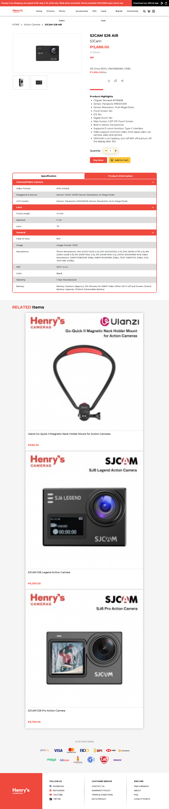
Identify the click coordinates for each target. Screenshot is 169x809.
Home (39, 11)
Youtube (56, 795)
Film (94, 11)
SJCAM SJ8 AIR (53, 24)
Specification (48, 176)
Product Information (120, 176)
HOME (16, 24)
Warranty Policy (101, 790)
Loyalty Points (142, 799)
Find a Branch (141, 786)
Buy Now (98, 160)
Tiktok (55, 799)
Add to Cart (119, 160)
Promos (51, 11)
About (137, 790)
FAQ (136, 795)
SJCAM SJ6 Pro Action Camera (46, 710)
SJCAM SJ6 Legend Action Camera (49, 572)
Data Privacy (99, 799)
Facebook (57, 786)
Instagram (57, 790)
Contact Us (98, 786)
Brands (119, 11)
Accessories (82, 11)
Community (132, 11)
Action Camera (32, 24)
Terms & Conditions (102, 795)
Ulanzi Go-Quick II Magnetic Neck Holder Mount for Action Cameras (69, 434)
